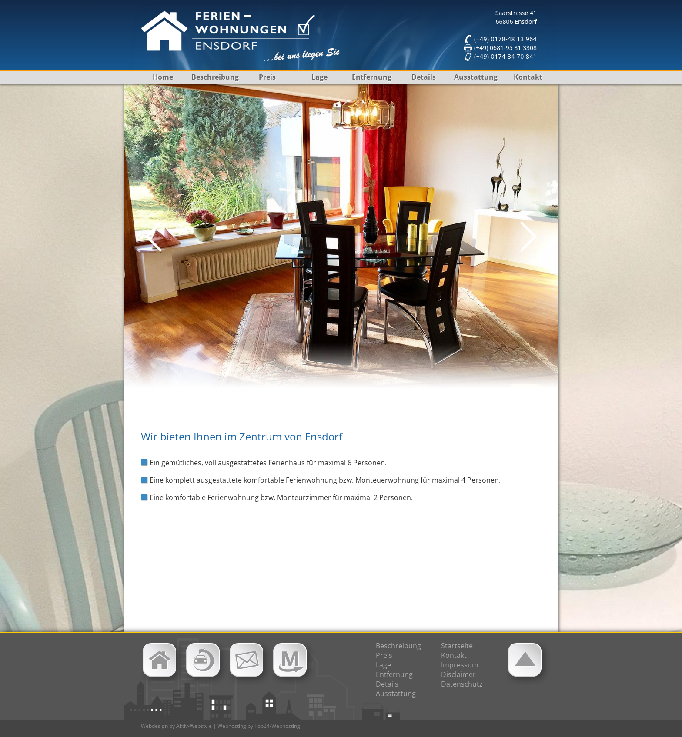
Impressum (459, 665)
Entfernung (371, 77)
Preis (267, 77)
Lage (319, 77)
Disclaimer (458, 674)
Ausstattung (476, 77)
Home (163, 77)
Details (423, 77)
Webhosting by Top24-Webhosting (258, 726)
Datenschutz (462, 684)
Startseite (457, 645)
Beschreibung (215, 77)
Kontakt (528, 77)
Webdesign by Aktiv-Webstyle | (178, 726)
